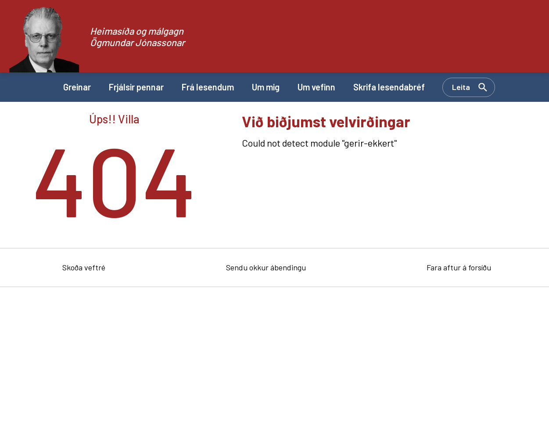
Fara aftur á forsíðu (459, 267)
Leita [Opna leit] (461, 87)
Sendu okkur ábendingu (266, 267)
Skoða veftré (83, 267)
